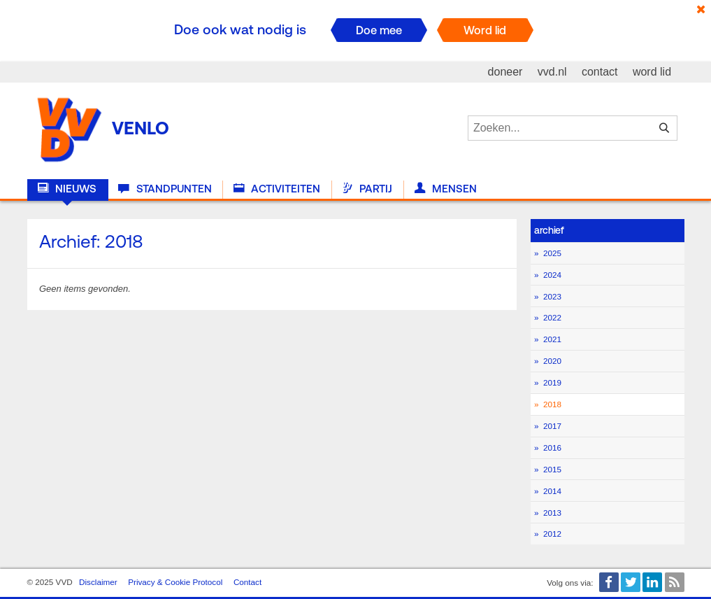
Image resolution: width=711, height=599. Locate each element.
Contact (247, 581)
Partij (367, 189)
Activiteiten (277, 189)
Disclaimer (98, 581)
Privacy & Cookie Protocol (175, 581)
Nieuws (67, 189)
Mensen (446, 189)
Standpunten (164, 189)
